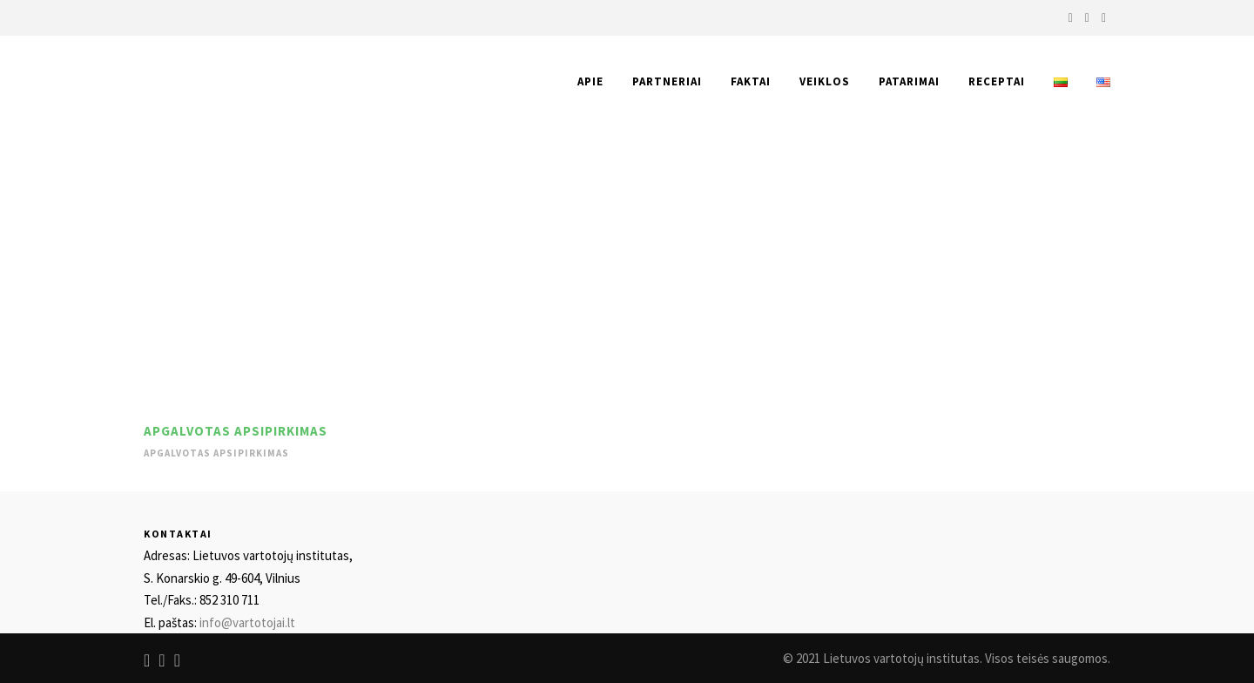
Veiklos (824, 81)
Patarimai (909, 81)
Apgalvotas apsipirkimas (235, 431)
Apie (590, 81)
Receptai (996, 81)
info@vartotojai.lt (247, 622)
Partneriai (667, 81)
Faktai (751, 81)
